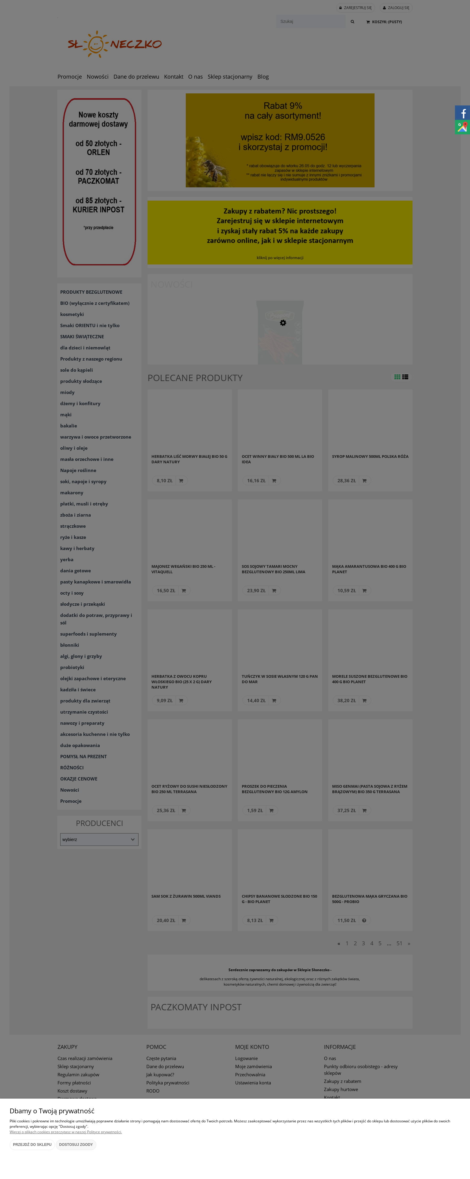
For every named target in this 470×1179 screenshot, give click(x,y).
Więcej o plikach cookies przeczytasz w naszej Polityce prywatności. (66, 1131)
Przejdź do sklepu (32, 1145)
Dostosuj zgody (76, 1145)
